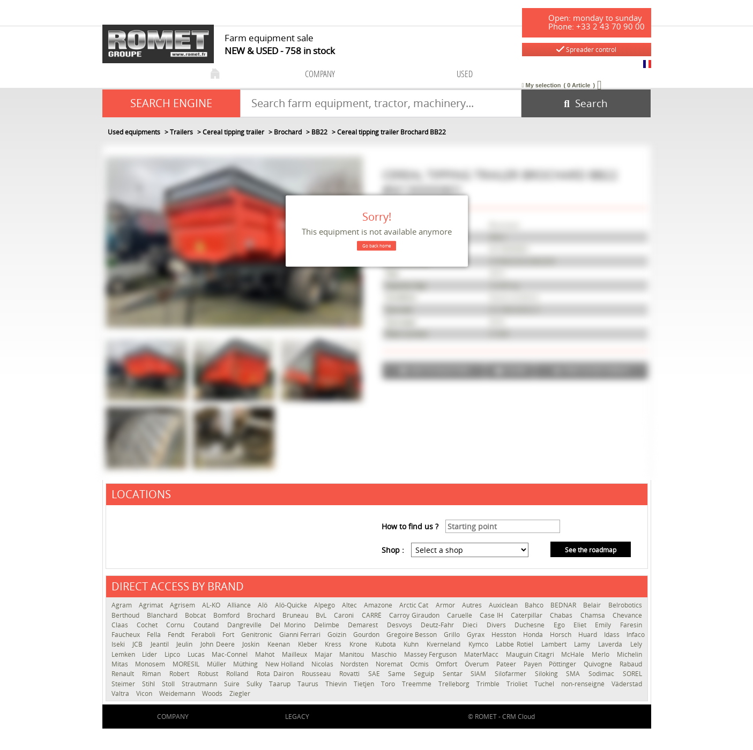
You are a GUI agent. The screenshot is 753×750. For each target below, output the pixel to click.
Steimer (124, 683)
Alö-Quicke (292, 605)
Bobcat (196, 615)
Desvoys (401, 624)
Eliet (581, 624)
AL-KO (212, 605)
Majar (324, 654)
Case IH (492, 615)
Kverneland (445, 644)
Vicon (145, 693)
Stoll (169, 683)
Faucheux (126, 634)
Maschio (385, 654)
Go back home (376, 246)
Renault (124, 673)
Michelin (629, 654)
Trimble (488, 683)
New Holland (285, 664)
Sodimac (602, 673)
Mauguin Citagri (531, 654)
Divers (498, 624)
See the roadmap (590, 549)
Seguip (425, 673)
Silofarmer (512, 673)
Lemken (124, 654)
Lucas (197, 654)
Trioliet (517, 683)
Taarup (280, 683)
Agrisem (183, 605)
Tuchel (545, 683)
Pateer (507, 664)
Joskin (252, 644)
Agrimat (152, 605)
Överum (478, 664)
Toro (389, 683)
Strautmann (200, 683)
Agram (122, 605)
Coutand (207, 624)
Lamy (583, 644)
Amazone (379, 605)
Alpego (325, 605)
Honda (534, 634)
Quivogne (599, 664)
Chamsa (593, 615)
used (465, 74)
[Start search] (586, 103)
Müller (217, 664)
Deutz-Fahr (439, 624)
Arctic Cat (414, 605)
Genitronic (257, 634)
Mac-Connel (231, 654)
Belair (592, 605)
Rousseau (318, 673)
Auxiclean (504, 605)
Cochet (149, 624)
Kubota (387, 644)
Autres (472, 605)
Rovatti (351, 673)
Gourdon (367, 634)
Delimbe (328, 624)
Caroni (345, 615)
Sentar (454, 673)
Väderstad (627, 683)
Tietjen (365, 683)
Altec (350, 605)
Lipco (173, 654)
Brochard (262, 615)
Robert (180, 673)
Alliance (239, 605)
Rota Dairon (276, 673)
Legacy (297, 716)
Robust (209, 673)
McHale (573, 654)
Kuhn (412, 644)
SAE (375, 673)
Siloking (548, 673)
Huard (588, 634)
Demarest (364, 624)
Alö (263, 605)
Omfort (447, 664)
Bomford (227, 615)
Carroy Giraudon (415, 615)
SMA (574, 673)
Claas (121, 624)
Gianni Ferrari (300, 634)
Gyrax (476, 634)
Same (398, 673)
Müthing (246, 664)
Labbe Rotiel (515, 644)
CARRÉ (373, 615)
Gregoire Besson (412, 634)
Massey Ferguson (431, 654)
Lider (150, 654)
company (320, 74)
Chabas (562, 615)
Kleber (309, 644)
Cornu (177, 624)
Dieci (472, 624)
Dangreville (246, 624)
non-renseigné (583, 683)
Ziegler (239, 693)
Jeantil (161, 644)
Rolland (238, 673)
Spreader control (586, 49)
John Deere (218, 644)
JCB (138, 644)
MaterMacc (482, 654)
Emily (604, 624)
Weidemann (178, 693)
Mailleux (295, 654)
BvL (322, 615)
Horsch (561, 634)
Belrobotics (625, 605)
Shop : (393, 550)
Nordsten (355, 664)
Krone (359, 644)
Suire (232, 683)
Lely (636, 644)
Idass (612, 634)
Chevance (627, 615)
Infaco (636, 634)
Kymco (479, 644)
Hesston (504, 634)
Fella (154, 634)
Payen (534, 664)
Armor (446, 605)
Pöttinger (563, 664)
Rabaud (631, 664)
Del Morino (289, 624)
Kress (334, 644)
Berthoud (126, 615)
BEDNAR (564, 605)
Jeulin (185, 644)
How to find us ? (410, 526)
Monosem (151, 664)
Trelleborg (454, 683)
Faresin (631, 624)
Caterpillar (528, 615)
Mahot (266, 654)
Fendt (177, 634)
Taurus (308, 683)
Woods (213, 693)
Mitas (120, 664)
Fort (229, 634)
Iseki (119, 644)
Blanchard (163, 615)
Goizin (337, 634)
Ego (561, 624)
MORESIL (187, 664)
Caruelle (460, 615)
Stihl (149, 683)
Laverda (611, 644)
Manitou (352, 654)
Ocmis (420, 664)
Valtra (121, 693)
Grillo (452, 634)
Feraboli (204, 634)
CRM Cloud (518, 716)
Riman (153, 673)
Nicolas (323, 664)
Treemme (417, 683)
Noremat (390, 664)
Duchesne (531, 624)
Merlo (602, 654)
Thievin (336, 683)
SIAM (480, 673)
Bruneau (296, 615)
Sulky (255, 683)
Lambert (555, 644)
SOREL (632, 673)
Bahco (535, 605)
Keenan (280, 644)
